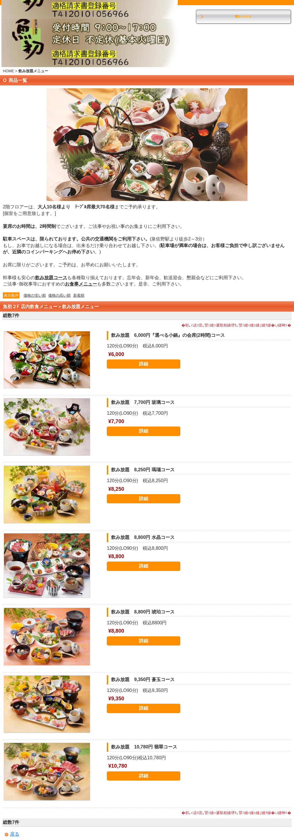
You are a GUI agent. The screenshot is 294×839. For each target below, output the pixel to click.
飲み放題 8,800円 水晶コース (142, 537)
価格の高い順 (59, 295)
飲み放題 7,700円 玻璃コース (142, 402)
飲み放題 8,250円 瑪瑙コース (142, 469)
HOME (8, 71)
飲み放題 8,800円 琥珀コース (142, 611)
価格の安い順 (35, 295)
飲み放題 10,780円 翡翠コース (144, 746)
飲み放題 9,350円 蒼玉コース (142, 679)
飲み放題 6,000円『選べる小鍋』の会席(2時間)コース (168, 335)
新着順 (78, 295)
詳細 (143, 363)
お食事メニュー (81, 283)
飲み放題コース (51, 277)
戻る (14, 834)
